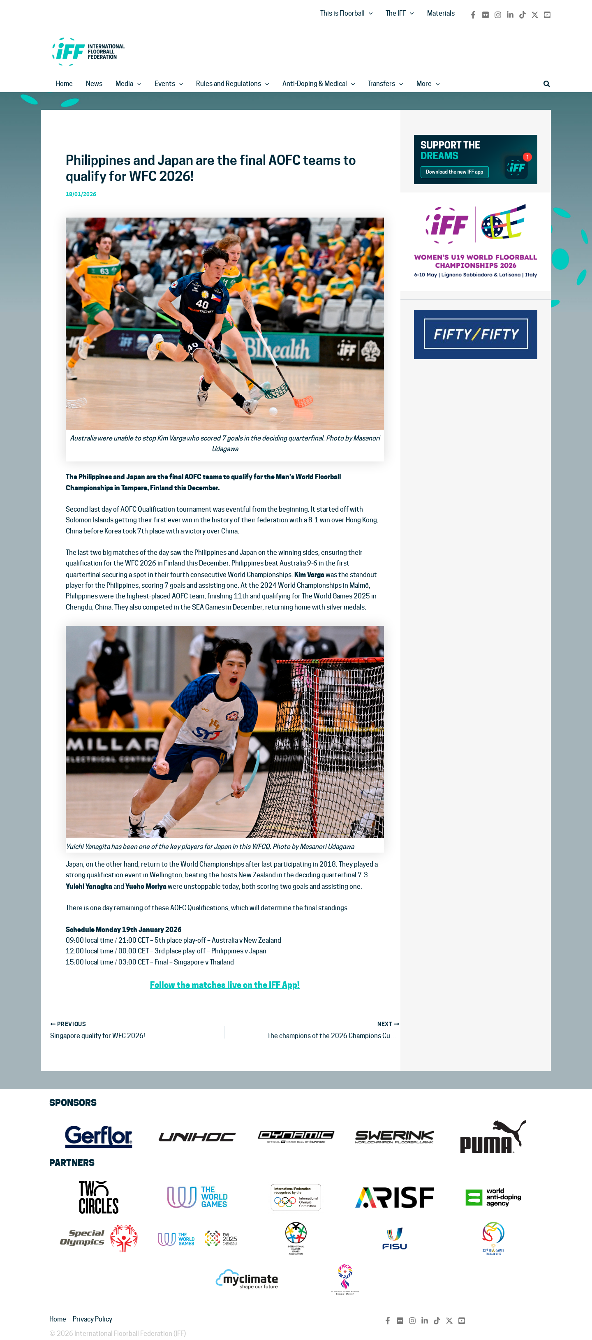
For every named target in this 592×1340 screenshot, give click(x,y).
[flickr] (485, 15)
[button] (547, 84)
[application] (369, 13)
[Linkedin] (510, 15)
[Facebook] (473, 15)
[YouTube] (547, 15)
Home (57, 1319)
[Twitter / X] (535, 15)
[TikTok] (522, 15)
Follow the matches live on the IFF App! (225, 985)
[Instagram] (498, 15)
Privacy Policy (92, 1319)
